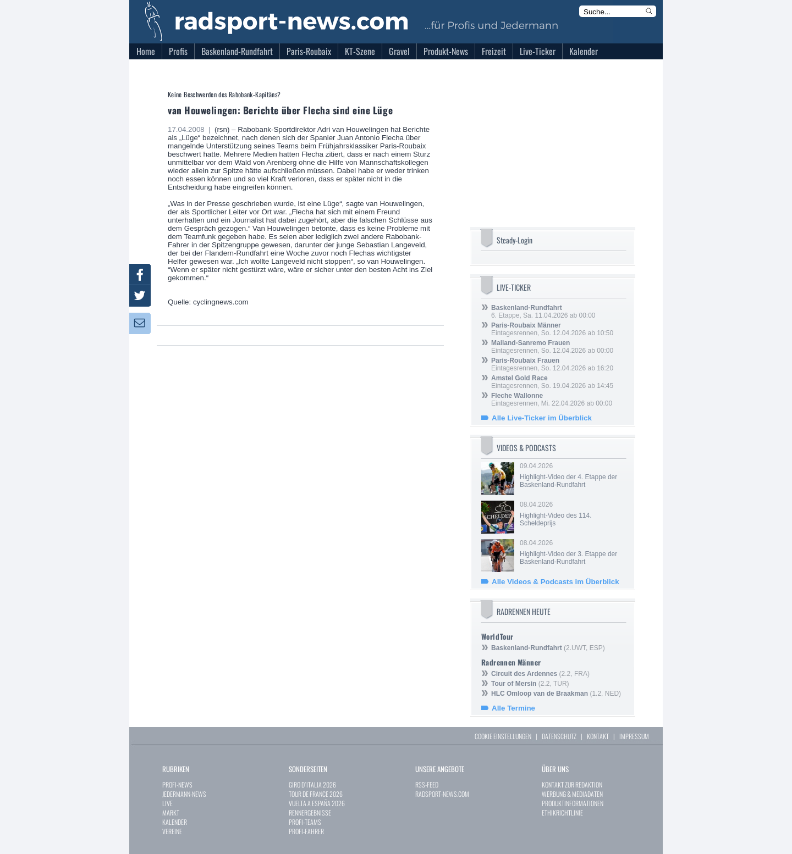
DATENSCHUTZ (559, 736)
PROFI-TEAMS (305, 822)
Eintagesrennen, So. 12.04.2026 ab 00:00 (552, 346)
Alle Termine (513, 708)
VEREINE (172, 831)
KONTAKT (598, 736)
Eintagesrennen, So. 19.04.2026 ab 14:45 (552, 382)
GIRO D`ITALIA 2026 (312, 784)
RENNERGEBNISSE (310, 812)
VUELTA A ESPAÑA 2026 (317, 803)
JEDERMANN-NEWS (184, 793)
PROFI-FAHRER (306, 831)
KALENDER (174, 822)
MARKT (170, 812)
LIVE (167, 803)
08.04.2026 (572, 514)
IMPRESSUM (634, 736)
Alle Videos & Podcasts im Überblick (555, 582)
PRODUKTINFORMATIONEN (572, 803)
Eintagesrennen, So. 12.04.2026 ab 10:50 (552, 329)
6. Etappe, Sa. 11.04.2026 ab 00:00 (543, 311)
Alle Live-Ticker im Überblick (542, 418)
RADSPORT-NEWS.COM (442, 793)
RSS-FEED (426, 784)
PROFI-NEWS (177, 784)
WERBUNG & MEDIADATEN (572, 793)
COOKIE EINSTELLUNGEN (503, 736)
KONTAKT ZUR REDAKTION (572, 784)
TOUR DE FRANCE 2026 (316, 793)
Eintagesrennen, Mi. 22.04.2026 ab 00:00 (551, 399)
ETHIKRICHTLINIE (562, 812)
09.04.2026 (572, 475)
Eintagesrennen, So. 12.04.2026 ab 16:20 (552, 364)
